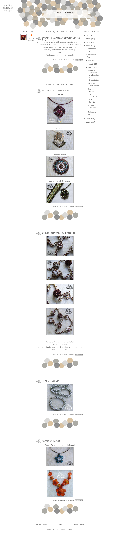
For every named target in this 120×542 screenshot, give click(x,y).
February (92, 112)
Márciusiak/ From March (55, 91)
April (91, 64)
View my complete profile (30, 40)
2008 (88, 119)
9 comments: (71, 206)
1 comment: (71, 60)
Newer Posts (41, 525)
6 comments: (71, 354)
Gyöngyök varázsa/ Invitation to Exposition (61, 39)
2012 (88, 36)
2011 (88, 39)
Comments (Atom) (67, 529)
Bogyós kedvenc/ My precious (58, 233)
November (92, 55)
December (92, 49)
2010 (88, 42)
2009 (88, 46)
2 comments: (71, 414)
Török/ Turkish (50, 381)
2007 (88, 122)
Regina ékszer (66, 12)
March (91, 67)
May (90, 61)
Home (60, 525)
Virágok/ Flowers (52, 441)
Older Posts (78, 525)
